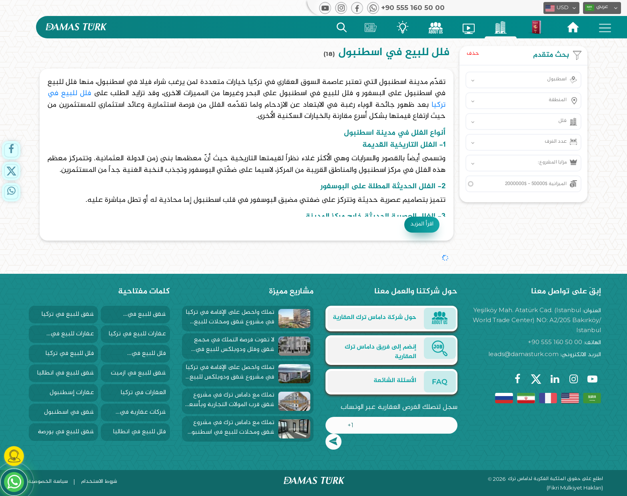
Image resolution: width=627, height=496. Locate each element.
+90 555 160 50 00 (555, 342)
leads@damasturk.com (523, 354)
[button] (602, 8)
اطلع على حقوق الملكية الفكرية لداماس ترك (555, 479)
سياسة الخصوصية (48, 481)
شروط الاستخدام (99, 481)
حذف (473, 53)
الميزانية (536, 183)
